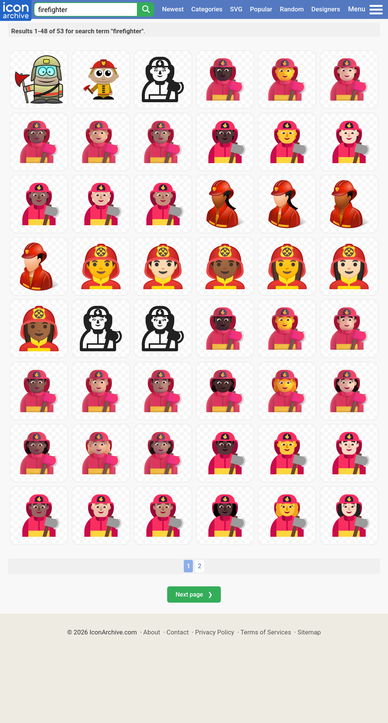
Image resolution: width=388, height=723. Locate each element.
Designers (325, 9)
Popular (261, 9)
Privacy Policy (214, 632)
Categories (207, 9)
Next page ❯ (193, 594)
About (151, 632)
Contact (177, 632)
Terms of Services (266, 632)
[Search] (145, 9)
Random (292, 9)
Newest (172, 9)
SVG (236, 9)
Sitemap (309, 632)
